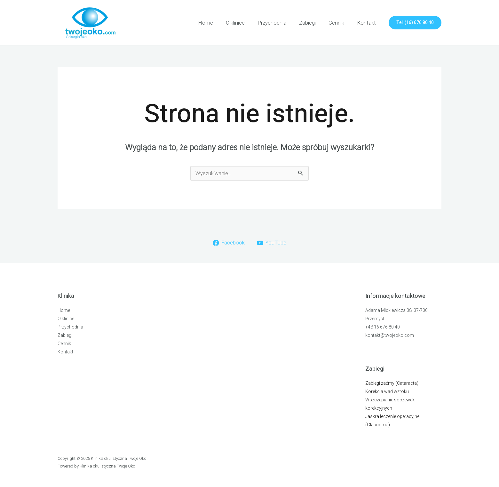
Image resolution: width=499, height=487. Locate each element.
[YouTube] (272, 243)
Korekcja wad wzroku (387, 391)
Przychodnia (278, 22)
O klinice (243, 22)
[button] (415, 22)
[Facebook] (228, 243)
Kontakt (367, 22)
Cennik (339, 22)
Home (216, 22)
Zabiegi (312, 22)
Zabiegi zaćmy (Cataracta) (391, 383)
